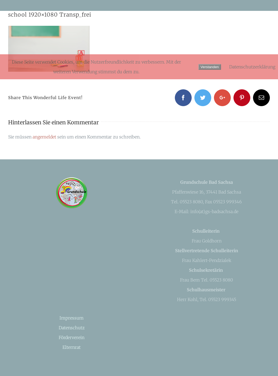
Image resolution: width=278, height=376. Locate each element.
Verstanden (210, 67)
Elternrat (71, 347)
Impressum (71, 318)
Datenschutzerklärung (252, 66)
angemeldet (44, 137)
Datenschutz (72, 327)
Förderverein (71, 337)
